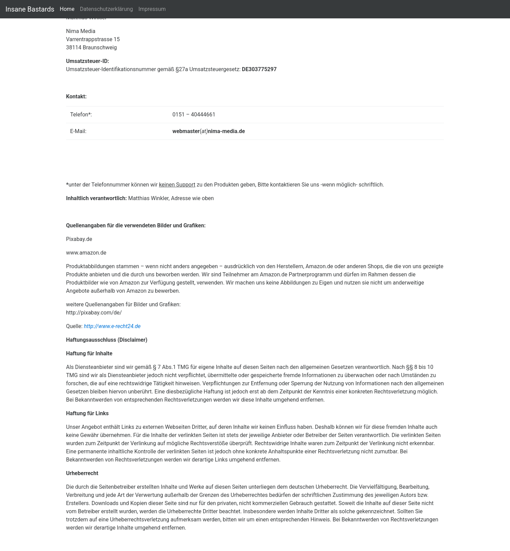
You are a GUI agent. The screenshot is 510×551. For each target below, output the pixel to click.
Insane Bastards (29, 9)
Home (67, 9)
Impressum (152, 8)
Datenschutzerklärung (106, 9)
